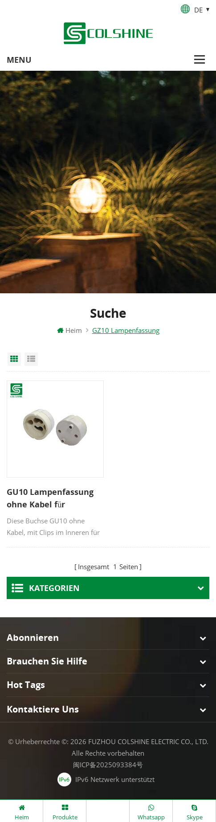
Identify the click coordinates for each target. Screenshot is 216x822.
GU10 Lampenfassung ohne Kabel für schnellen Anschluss (50, 498)
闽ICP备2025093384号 (108, 764)
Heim (69, 330)
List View (31, 359)
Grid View (14, 359)
